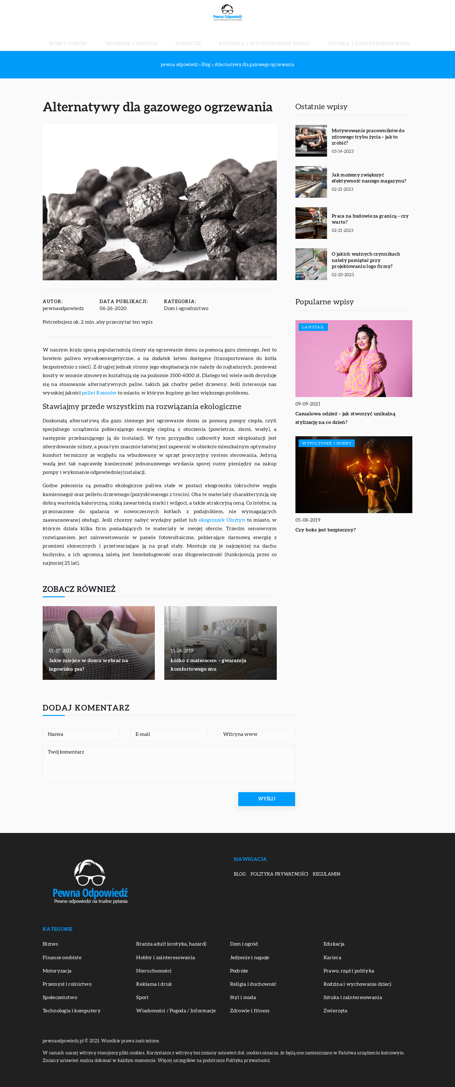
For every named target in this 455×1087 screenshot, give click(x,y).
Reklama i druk (154, 984)
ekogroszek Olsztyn (222, 520)
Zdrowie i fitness (250, 1010)
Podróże (195, 38)
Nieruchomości (154, 970)
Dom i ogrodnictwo (186, 308)
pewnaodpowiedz (63, 308)
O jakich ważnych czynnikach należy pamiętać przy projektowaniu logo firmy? (366, 260)
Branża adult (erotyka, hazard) (171, 944)
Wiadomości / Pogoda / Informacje (176, 1010)
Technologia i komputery (72, 1010)
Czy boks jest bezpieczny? (325, 529)
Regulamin (326, 874)
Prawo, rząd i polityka (349, 970)
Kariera (332, 957)
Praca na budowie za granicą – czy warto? (370, 219)
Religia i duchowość (253, 984)
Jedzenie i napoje (152, 38)
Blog (240, 874)
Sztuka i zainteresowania (335, 38)
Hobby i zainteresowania (165, 957)
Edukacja (334, 944)
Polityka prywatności (279, 874)
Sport (142, 997)
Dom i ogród (106, 38)
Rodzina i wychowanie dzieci (253, 38)
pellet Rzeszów (99, 392)
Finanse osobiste (62, 957)
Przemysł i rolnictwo (67, 984)
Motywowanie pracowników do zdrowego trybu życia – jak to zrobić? (368, 137)
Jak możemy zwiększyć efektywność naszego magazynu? (369, 178)
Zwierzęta (336, 1010)
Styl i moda (243, 997)
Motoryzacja (57, 970)
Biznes (50, 944)
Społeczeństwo (60, 997)
